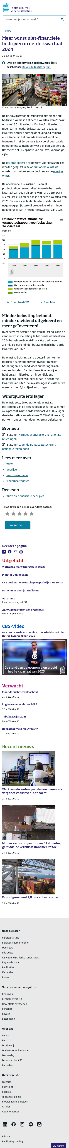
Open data (7, 949)
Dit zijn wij (8, 1047)
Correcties (7, 1066)
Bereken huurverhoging (15, 944)
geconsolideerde (16, 163)
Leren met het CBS (12, 1062)
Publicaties (8, 969)
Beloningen (8, 1020)
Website (6, 1083)
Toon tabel (48, 302)
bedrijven (12, 469)
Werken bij (8, 1057)
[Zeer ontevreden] (8, 513)
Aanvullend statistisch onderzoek (20, 959)
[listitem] (4, 553)
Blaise (5, 978)
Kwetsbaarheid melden (15, 1103)
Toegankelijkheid (11, 1098)
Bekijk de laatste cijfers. (36, 67)
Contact (6, 1037)
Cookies (6, 1093)
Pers (4, 1042)
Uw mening (58, 1146)
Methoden (8, 973)
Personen (7, 1010)
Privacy (6, 1015)
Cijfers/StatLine (10, 939)
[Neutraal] (23, 513)
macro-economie (17, 475)
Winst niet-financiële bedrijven (25, 496)
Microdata (7, 954)
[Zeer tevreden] (38, 513)
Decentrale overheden (14, 1005)
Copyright (7, 1088)
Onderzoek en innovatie (15, 1052)
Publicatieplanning (12, 1143)
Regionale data (10, 964)
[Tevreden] (30, 513)
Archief (6, 1108)
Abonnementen (10, 1113)
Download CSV (18, 302)
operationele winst (42, 167)
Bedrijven (7, 995)
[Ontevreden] (15, 513)
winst (9, 464)
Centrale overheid (12, 1000)
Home (8, 31)
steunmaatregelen (17, 481)
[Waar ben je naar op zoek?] (34, 19)
